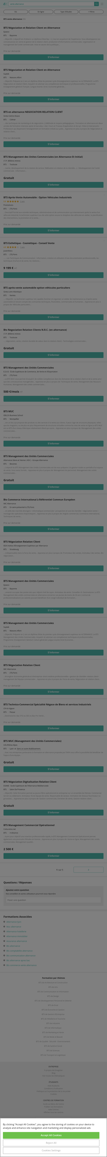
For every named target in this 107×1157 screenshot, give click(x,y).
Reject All (51, 1142)
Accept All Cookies (51, 1135)
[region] (53, 1137)
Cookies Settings (51, 1150)
